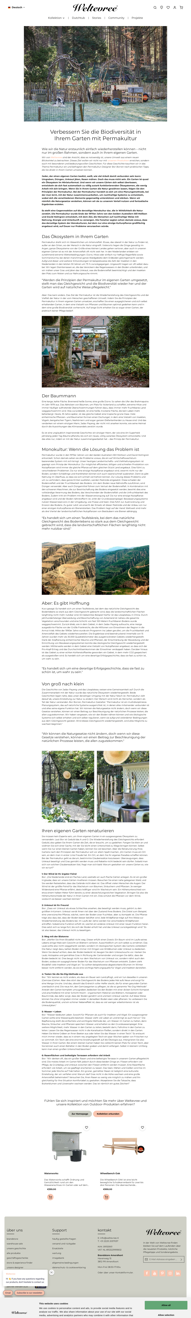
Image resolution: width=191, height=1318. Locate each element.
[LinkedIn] (178, 1273)
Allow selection (166, 1296)
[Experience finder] (162, 7)
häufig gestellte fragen (64, 1239)
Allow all (166, 1286)
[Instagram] (170, 1273)
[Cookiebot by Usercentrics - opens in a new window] (19, 1312)
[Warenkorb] (181, 7)
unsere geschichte (16, 1248)
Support (59, 1230)
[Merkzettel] (168, 7)
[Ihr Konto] (175, 7)
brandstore (12, 1239)
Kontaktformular (124, 1272)
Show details (157, 1312)
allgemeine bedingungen (65, 1262)
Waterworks (51, 1173)
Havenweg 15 (104, 1258)
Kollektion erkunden (108, 1113)
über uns (15, 1230)
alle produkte (13, 1253)
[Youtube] (155, 1273)
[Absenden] (181, 1259)
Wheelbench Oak (110, 1173)
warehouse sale (15, 1243)
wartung (56, 1253)
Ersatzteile (57, 1248)
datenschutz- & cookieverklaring (69, 1267)
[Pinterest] (162, 1273)
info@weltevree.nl (109, 1238)
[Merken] (86, 1127)
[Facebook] (147, 1273)
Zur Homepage (80, 1113)
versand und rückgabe (64, 1243)
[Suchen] (155, 7)
